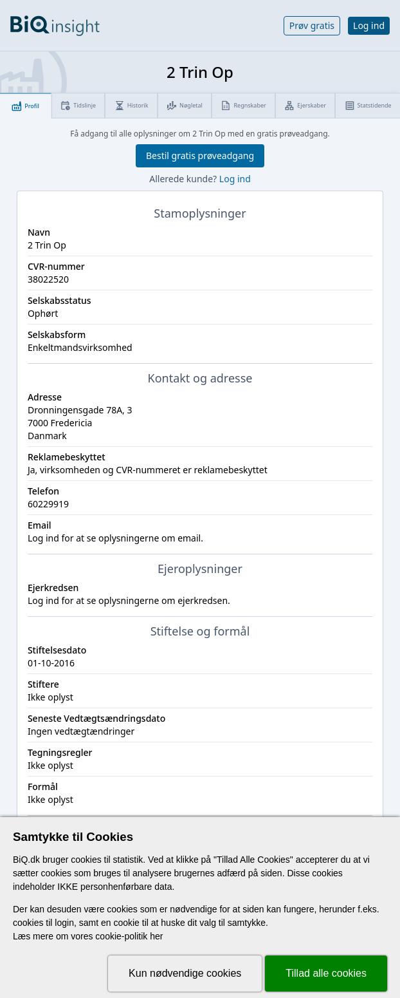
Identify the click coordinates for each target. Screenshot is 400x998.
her (156, 936)
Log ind (369, 25)
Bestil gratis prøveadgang (200, 155)
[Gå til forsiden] (55, 25)
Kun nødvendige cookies (185, 973)
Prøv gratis (311, 25)
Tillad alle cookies (326, 973)
